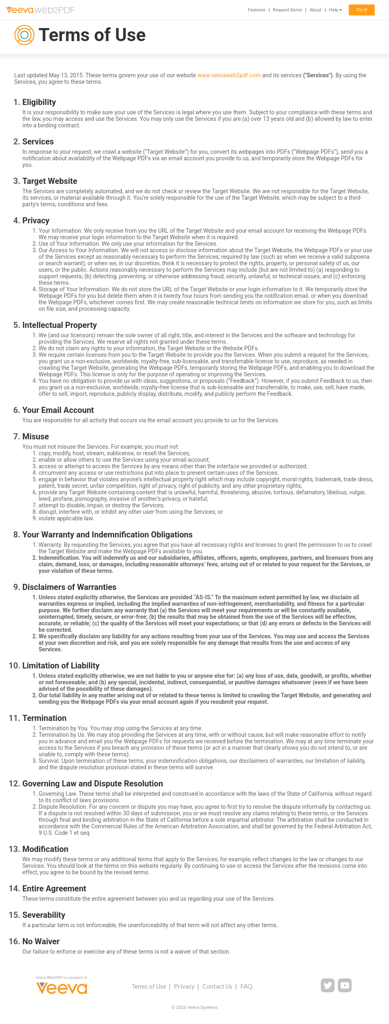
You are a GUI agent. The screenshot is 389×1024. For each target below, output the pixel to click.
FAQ (246, 986)
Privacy (184, 986)
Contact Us (217, 986)
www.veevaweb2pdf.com (229, 75)
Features (256, 10)
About (316, 10)
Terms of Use (148, 986)
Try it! (361, 10)
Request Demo (287, 10)
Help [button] (335, 10)
